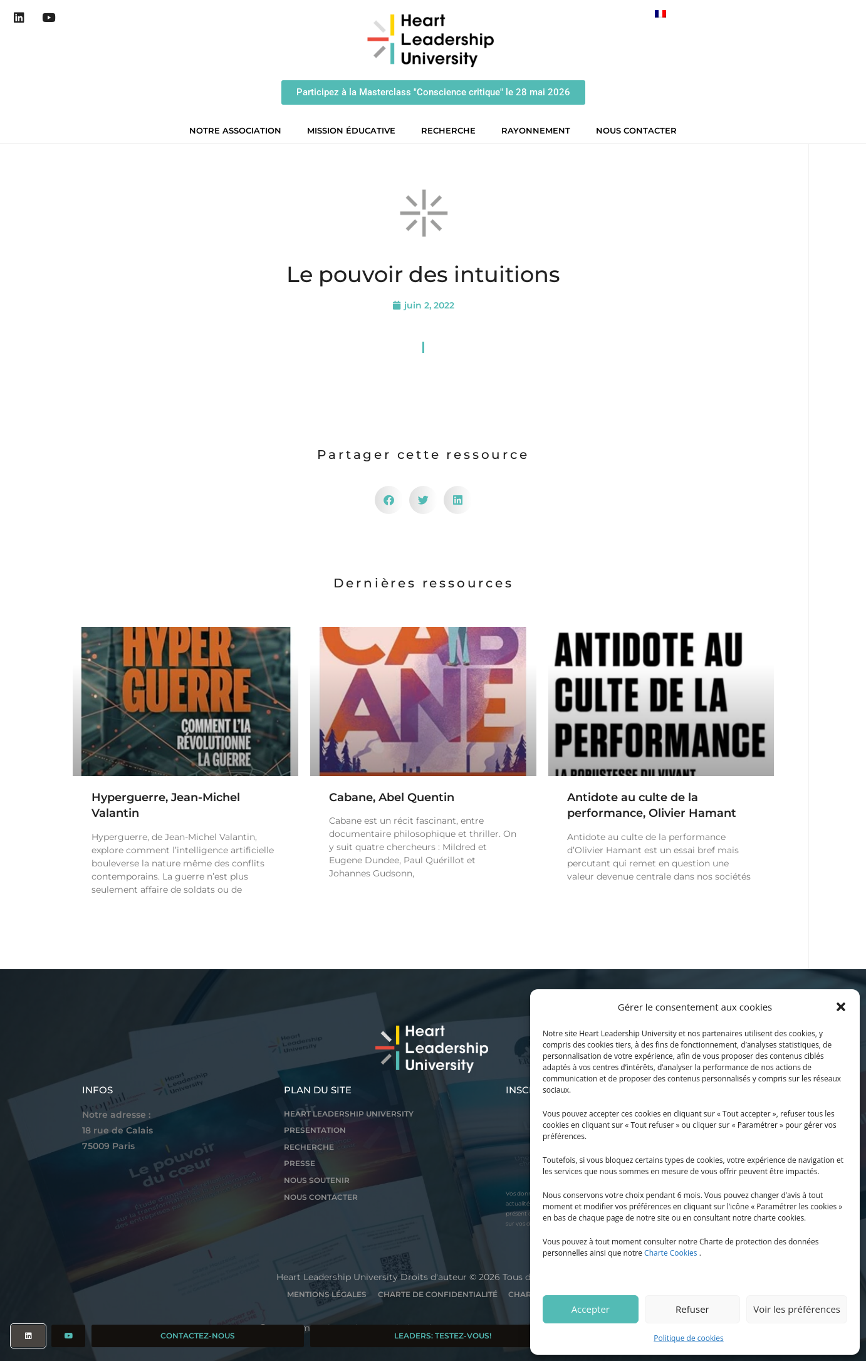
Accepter (590, 1309)
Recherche (451, 130)
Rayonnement (538, 130)
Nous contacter (636, 130)
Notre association (238, 130)
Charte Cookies (670, 1253)
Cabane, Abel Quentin (391, 797)
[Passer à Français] (660, 13)
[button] (841, 1007)
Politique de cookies (689, 1338)
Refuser (692, 1309)
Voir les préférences (796, 1309)
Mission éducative (354, 130)
